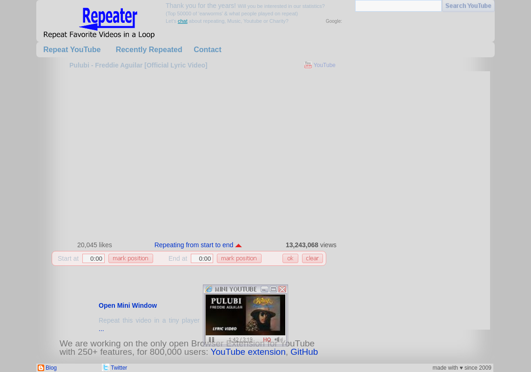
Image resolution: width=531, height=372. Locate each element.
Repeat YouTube (72, 50)
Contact (208, 50)
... (101, 328)
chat (183, 21)
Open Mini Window (128, 305)
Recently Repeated (149, 50)
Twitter (119, 368)
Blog (51, 368)
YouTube (325, 65)
